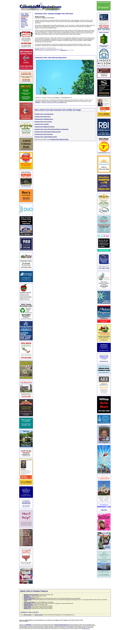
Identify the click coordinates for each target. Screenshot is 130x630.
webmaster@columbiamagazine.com (61, 624)
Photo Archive (24, 24)
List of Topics (24, 22)
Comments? (43, 102)
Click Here (104, 510)
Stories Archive (24, 25)
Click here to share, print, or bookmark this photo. (57, 102)
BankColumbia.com (104, 45)
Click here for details (26, 80)
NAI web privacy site (86, 628)
